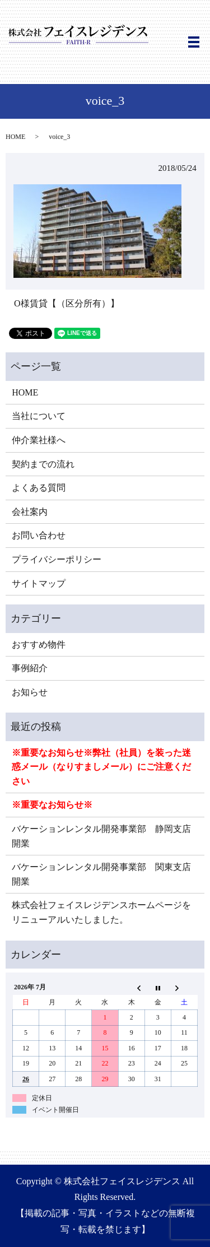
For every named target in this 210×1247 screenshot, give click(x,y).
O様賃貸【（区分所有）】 (66, 303)
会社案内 (30, 512)
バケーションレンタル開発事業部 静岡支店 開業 (105, 836)
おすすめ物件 (39, 644)
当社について (39, 416)
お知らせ (30, 692)
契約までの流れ (43, 464)
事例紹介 (30, 668)
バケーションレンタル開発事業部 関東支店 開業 (105, 874)
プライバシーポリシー (56, 559)
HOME (15, 137)
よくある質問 (39, 487)
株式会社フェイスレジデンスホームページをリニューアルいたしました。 (101, 912)
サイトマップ (39, 583)
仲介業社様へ (39, 440)
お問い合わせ (39, 535)
